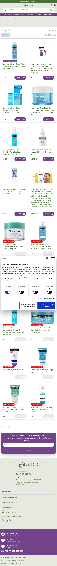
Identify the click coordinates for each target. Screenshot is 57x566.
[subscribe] (28, 450)
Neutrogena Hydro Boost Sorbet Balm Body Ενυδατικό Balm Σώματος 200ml (42, 330)
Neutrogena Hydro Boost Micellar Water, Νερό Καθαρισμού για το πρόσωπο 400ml (14, 66)
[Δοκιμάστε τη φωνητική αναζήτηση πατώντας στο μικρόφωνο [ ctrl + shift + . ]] (51, 10)
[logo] (28, 5)
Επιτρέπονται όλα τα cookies (46, 305)
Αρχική (3, 18)
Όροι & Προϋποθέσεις (7, 557)
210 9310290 (25, 474)
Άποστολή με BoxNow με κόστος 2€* (28, 1)
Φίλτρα (6, 35)
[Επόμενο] (9, 30)
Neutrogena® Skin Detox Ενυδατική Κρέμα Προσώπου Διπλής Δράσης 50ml (13, 246)
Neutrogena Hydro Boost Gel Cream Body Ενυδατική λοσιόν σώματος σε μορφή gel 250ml (41, 246)
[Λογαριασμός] (51, 5)
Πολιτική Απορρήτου (20, 557)
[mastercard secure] (21, 551)
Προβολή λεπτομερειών (44, 298)
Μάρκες (8, 18)
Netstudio (18, 563)
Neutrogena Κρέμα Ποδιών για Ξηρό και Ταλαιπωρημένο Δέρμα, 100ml (42, 409)
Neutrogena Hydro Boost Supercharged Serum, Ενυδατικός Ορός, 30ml (11, 110)
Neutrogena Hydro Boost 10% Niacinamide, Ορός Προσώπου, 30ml (42, 152)
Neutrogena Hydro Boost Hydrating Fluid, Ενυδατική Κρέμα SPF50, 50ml (12, 152)
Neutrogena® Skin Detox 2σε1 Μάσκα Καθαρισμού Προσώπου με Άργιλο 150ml (14, 409)
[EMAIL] (29, 444)
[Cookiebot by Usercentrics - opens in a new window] (47, 258)
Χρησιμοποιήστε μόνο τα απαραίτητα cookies (28, 305)
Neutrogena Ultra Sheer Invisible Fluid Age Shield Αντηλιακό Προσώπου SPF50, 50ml (14, 192)
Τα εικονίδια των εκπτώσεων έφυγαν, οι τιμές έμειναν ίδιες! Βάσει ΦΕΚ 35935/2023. (28, 14)
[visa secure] (18, 551)
